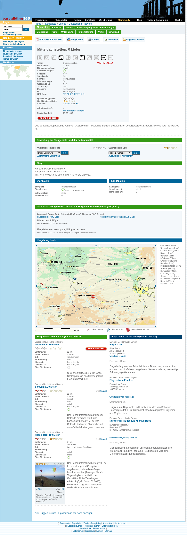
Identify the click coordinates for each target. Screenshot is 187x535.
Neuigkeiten (119, 523)
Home (38, 23)
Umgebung (42, 32)
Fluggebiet (42, 27)
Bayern (88, 23)
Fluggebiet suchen (74, 526)
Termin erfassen (10, 59)
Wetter (101, 32)
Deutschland (75, 23)
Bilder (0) (56, 27)
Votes (67, 104)
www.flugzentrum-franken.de (122, 397)
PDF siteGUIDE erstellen (50, 40)
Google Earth (77, 40)
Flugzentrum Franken (121, 380)
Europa (62, 23)
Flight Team (116, 344)
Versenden (113, 40)
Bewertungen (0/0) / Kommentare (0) (95, 27)
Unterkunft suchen (110, 526)
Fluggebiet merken (135, 40)
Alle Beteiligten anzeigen (74, 111)
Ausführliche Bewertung (48, 156)
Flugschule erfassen (12, 54)
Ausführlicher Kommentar (121, 156)
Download (114, 32)
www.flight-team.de (118, 356)
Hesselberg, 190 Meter (47, 435)
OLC (54, 32)
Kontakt (99, 531)
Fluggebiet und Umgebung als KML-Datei (116, 217)
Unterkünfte (67, 32)
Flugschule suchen (92, 526)
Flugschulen (76, 523)
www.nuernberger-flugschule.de (123, 437)
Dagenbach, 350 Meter (47, 344)
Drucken (95, 40)
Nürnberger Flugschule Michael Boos (130, 420)
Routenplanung (85, 32)
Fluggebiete (50, 23)
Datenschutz (78, 531)
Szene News (107, 523)
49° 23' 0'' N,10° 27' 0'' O (74, 94)
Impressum (90, 531)
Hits (77, 104)
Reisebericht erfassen (13, 56)
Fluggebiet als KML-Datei (48, 217)
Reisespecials (99, 528)
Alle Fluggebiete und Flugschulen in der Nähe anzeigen (64, 513)
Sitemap (108, 531)
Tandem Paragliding (92, 523)
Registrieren (8, 32)
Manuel (103, 391)
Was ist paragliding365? (14, 41)
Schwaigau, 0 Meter (46, 386)
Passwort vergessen (12, 35)
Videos (69, 27)
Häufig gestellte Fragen (14, 44)
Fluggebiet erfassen (12, 51)
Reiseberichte (85, 528)
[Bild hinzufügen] (105, 63)
